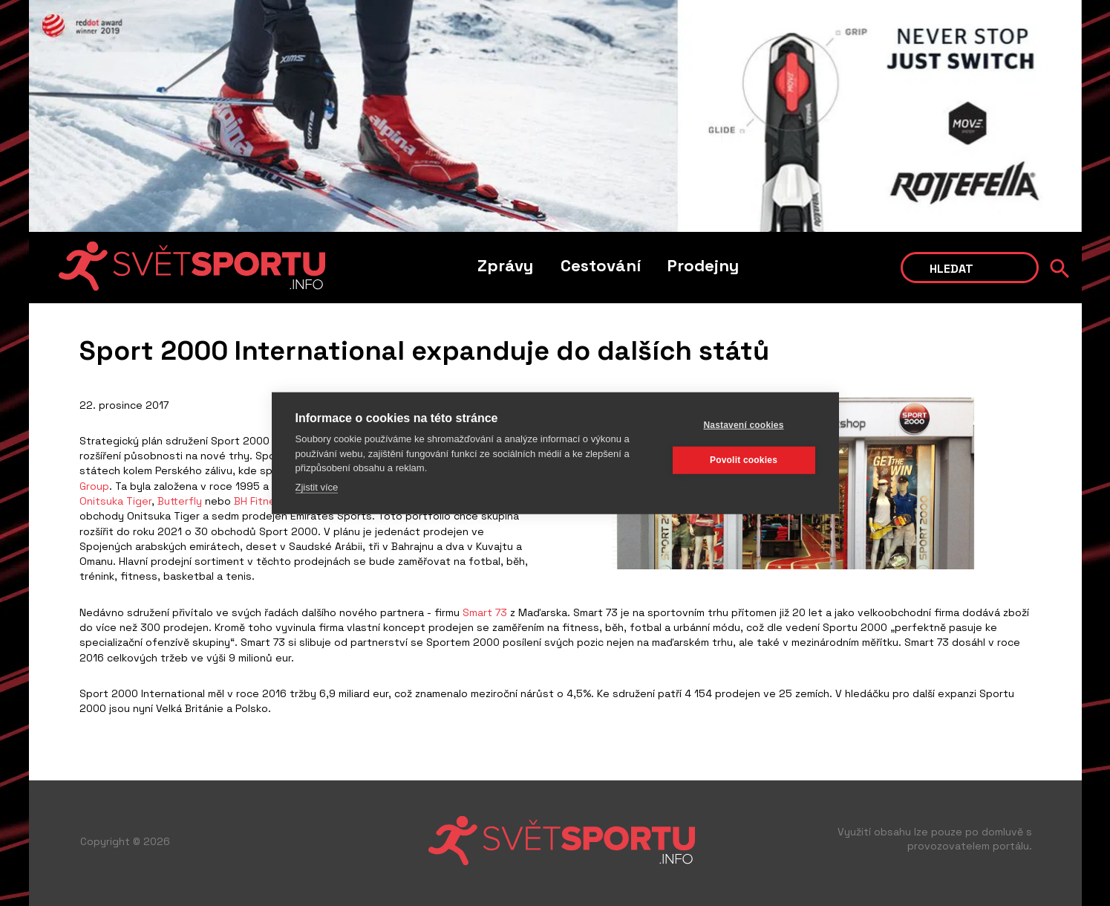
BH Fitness (260, 501)
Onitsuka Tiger (115, 501)
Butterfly (179, 501)
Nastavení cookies (743, 425)
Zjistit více (317, 486)
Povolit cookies (743, 460)
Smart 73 (485, 612)
